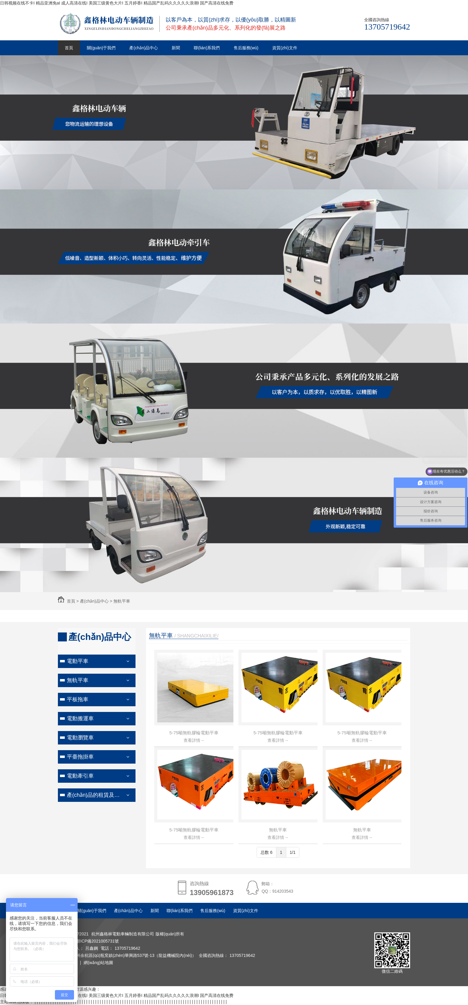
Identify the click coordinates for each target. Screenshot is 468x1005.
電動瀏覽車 (80, 738)
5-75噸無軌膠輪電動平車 (193, 732)
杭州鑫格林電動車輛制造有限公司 (122, 934)
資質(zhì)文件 (284, 47)
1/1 (292, 852)
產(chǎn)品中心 (143, 47)
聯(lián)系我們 (207, 47)
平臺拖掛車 (80, 757)
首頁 (69, 47)
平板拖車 (77, 699)
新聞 (176, 47)
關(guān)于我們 (101, 47)
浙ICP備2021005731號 (97, 941)
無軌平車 (121, 601)
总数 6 (267, 852)
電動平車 (77, 661)
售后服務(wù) (246, 47)
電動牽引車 (80, 776)
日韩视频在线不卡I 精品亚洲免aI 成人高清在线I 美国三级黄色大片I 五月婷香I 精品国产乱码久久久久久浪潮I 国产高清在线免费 (116, 3)
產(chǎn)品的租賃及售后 (96, 795)
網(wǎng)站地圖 (98, 962)
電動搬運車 (80, 718)
